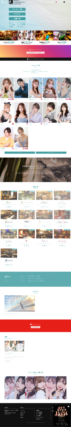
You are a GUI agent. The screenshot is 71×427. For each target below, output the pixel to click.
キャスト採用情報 (21, 23)
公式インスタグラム (14, 30)
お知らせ (11, 23)
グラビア (17, 14)
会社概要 (11, 26)
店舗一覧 (17, 18)
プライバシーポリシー (39, 417)
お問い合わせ (20, 26)
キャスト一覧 (17, 9)
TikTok (67, 2)
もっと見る (35, 327)
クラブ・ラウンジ (51, 152)
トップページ (22, 410)
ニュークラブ (20, 152)
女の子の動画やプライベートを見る (35, 52)
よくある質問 (12, 24)
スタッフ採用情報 (21, 24)
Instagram (59, 2)
